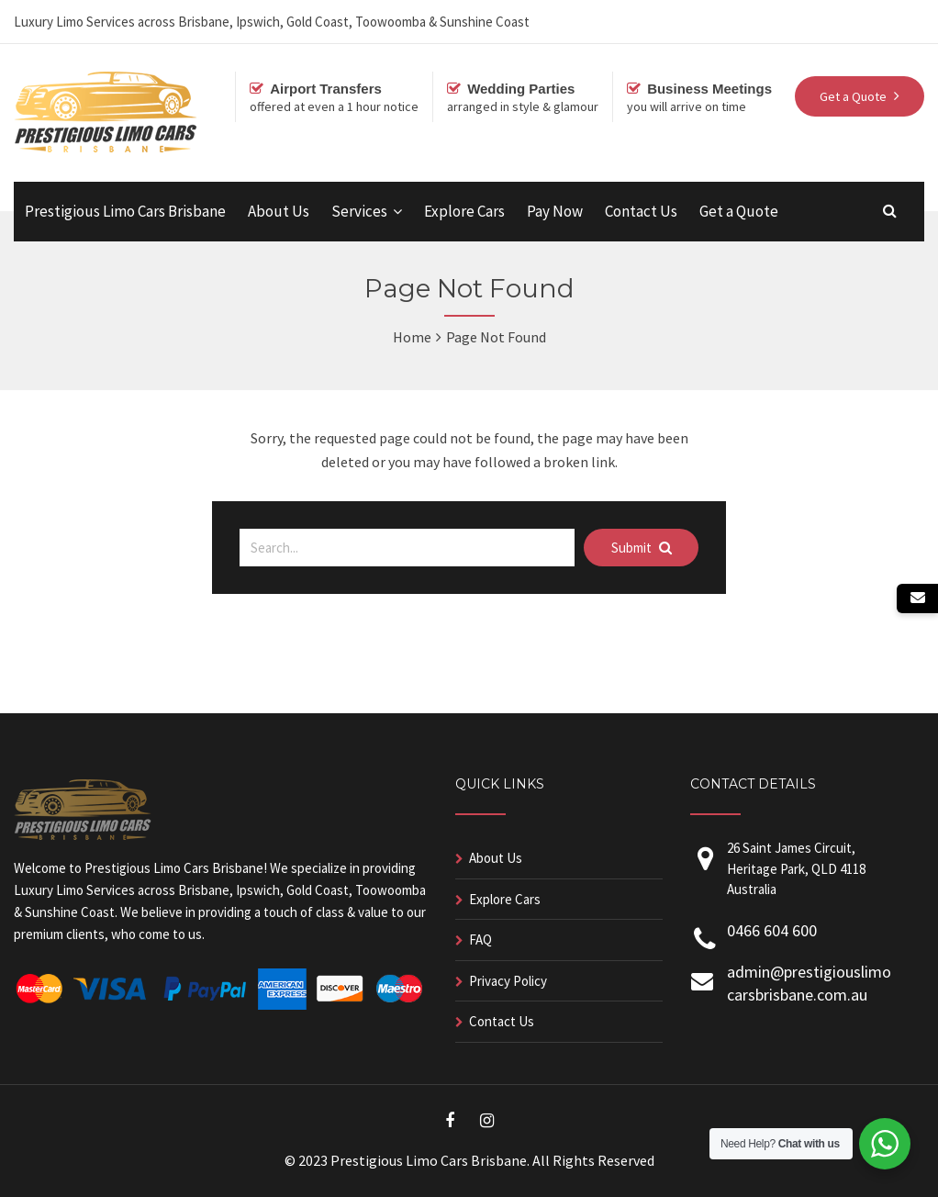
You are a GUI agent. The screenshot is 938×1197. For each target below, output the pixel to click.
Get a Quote (738, 211)
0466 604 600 (772, 930)
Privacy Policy (508, 981)
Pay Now (555, 211)
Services (359, 211)
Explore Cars (464, 211)
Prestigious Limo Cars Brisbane (125, 211)
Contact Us (641, 211)
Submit (641, 547)
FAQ (480, 939)
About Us (278, 211)
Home (412, 337)
